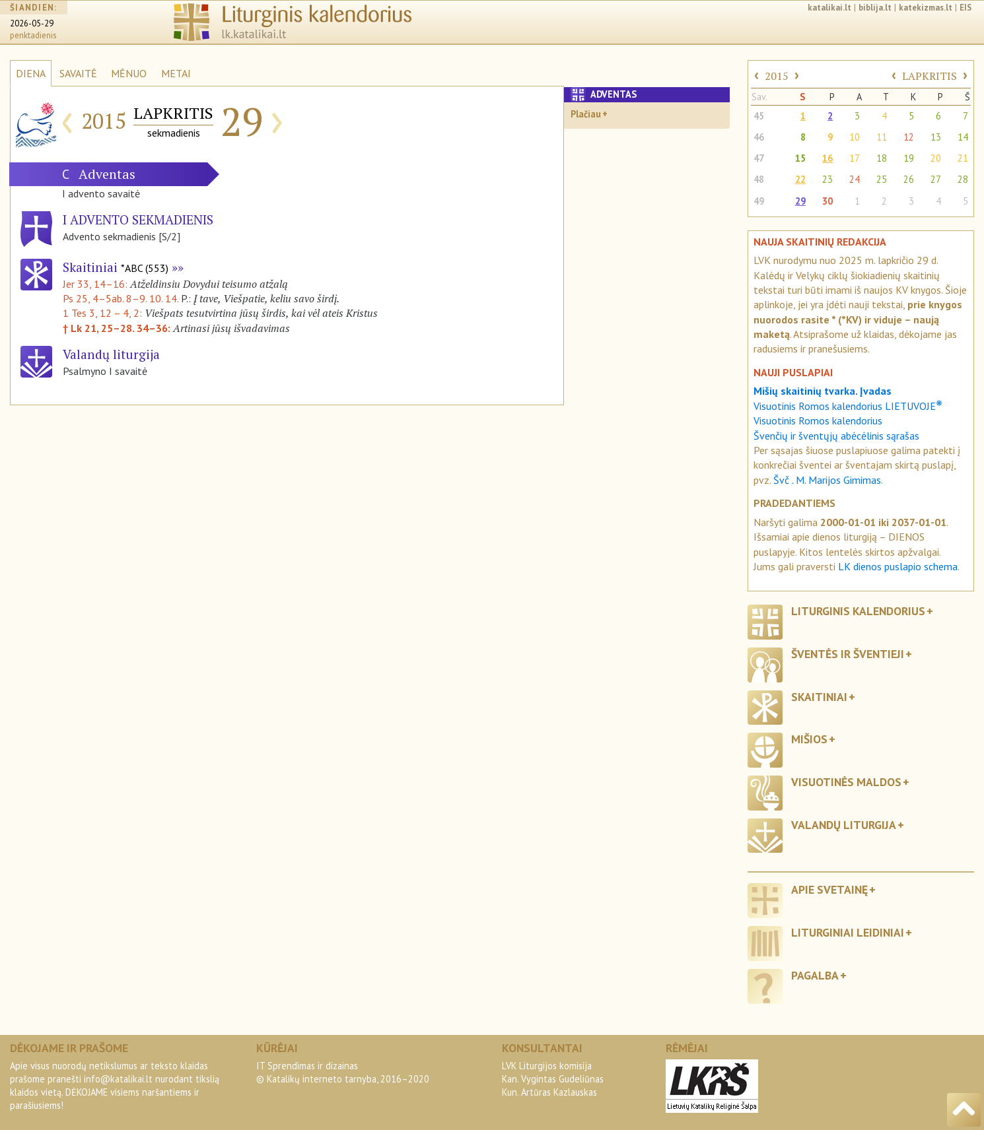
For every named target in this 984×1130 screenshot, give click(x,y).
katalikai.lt (829, 7)
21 (963, 158)
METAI (176, 73)
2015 (777, 76)
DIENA (31, 73)
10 (854, 137)
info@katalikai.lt (118, 1079)
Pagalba (815, 975)
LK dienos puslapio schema (898, 566)
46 (759, 137)
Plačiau (586, 114)
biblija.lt (875, 7)
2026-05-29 (31, 23)
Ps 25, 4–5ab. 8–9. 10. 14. (120, 298)
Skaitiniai (115, 267)
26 (908, 179)
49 (759, 201)
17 (854, 158)
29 (800, 201)
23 (827, 179)
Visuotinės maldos (846, 781)
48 (759, 179)
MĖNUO (129, 73)
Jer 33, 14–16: (96, 283)
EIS (965, 7)
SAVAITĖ (78, 73)
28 (963, 179)
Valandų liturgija (843, 824)
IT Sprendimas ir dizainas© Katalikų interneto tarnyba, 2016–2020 (342, 1072)
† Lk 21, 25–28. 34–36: (118, 328)
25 (881, 179)
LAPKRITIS (929, 76)
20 (936, 158)
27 (936, 179)
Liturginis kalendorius (858, 610)
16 (827, 158)
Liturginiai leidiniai (847, 932)
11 (881, 137)
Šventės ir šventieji (847, 653)
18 (881, 158)
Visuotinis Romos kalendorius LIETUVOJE (848, 406)
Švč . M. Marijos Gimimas (827, 479)
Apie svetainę (829, 889)
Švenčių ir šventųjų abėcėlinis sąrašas (836, 435)
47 (759, 158)
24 (854, 179)
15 (800, 158)
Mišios (809, 739)
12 (908, 137)
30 (827, 201)
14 (963, 137)
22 (800, 179)
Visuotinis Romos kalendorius (818, 420)
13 (936, 137)
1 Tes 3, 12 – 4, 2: (104, 312)
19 (908, 158)
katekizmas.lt (925, 7)
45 (759, 116)
